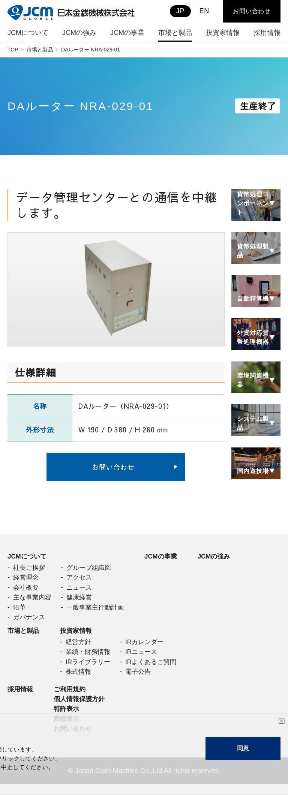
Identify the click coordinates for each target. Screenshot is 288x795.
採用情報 (21, 697)
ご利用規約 (72, 697)
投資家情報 (79, 635)
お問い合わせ (113, 467)
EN (204, 11)
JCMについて (28, 556)
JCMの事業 (167, 556)
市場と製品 (40, 50)
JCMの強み (222, 556)
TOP (13, 50)
